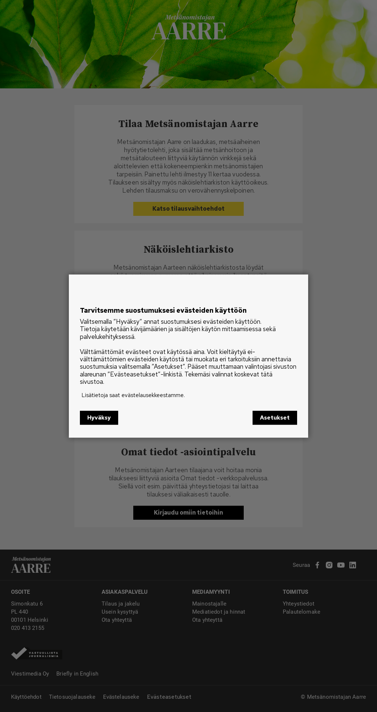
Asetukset (275, 417)
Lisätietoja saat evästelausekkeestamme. (133, 395)
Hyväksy (99, 417)
